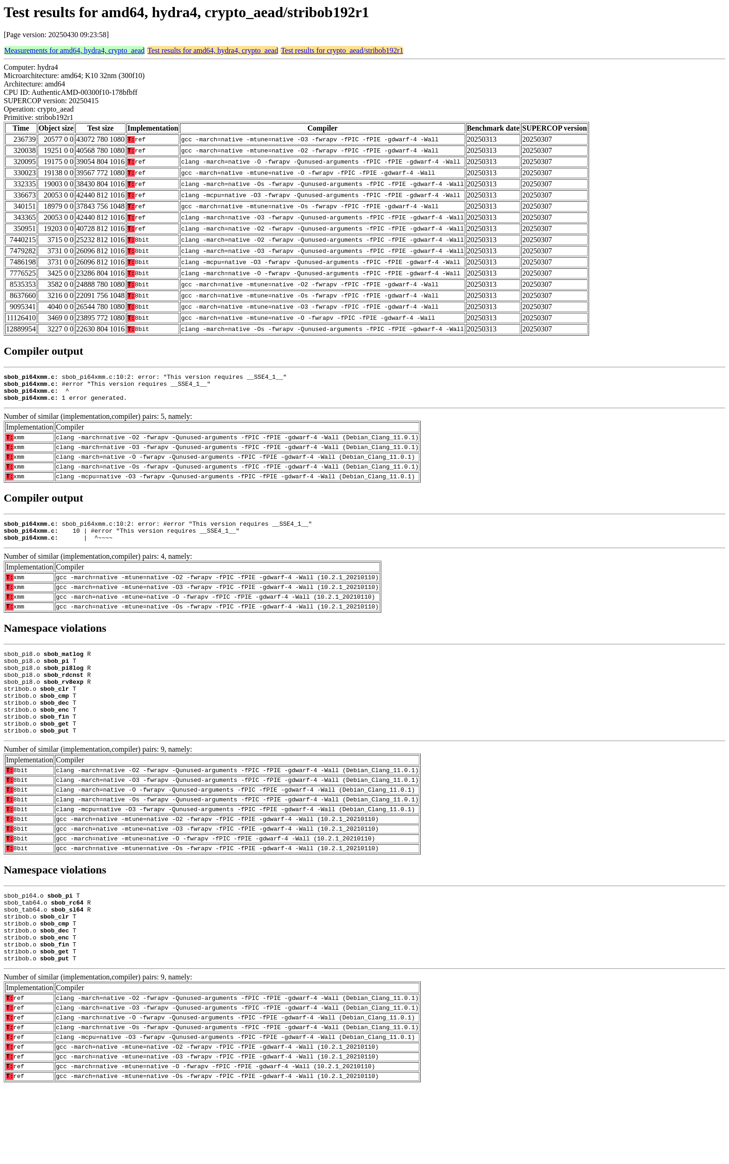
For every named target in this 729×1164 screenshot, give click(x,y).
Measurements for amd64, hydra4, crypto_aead (74, 50)
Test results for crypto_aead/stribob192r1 (342, 50)
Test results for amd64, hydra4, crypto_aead (212, 50)
